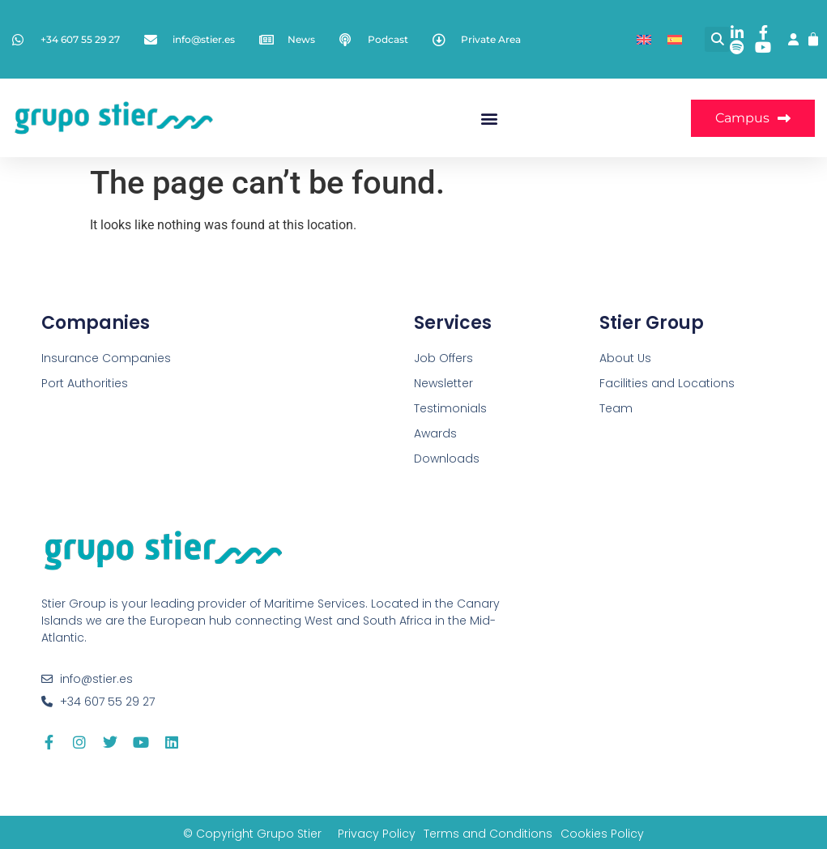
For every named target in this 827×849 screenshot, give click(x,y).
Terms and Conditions (488, 834)
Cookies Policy (602, 834)
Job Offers (443, 358)
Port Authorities (84, 383)
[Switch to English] (644, 39)
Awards (435, 433)
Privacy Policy (377, 834)
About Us (625, 358)
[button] (717, 39)
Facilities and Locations (667, 383)
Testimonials (450, 408)
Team (616, 408)
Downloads (447, 458)
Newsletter (443, 383)
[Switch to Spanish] (674, 39)
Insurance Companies (106, 358)
